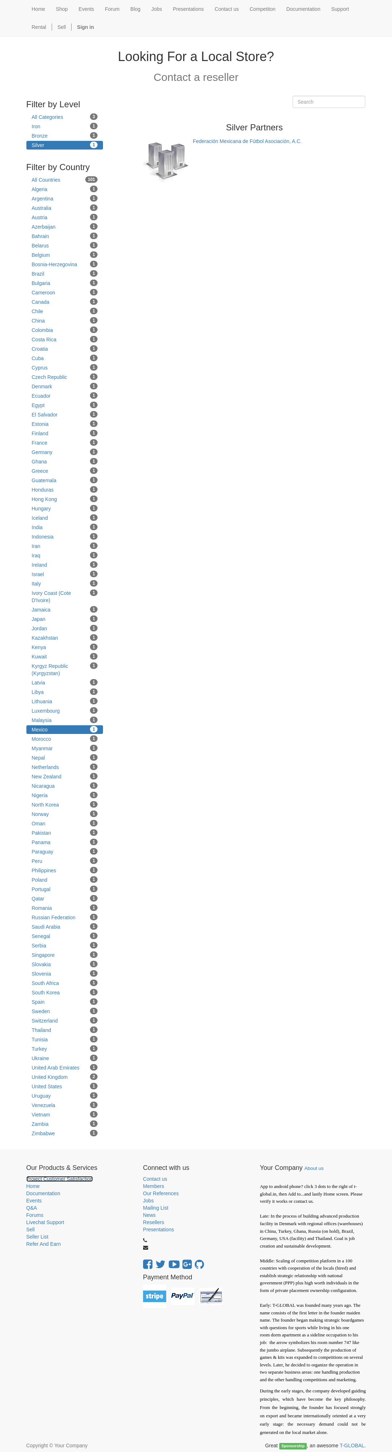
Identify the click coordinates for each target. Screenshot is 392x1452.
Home (33, 1186)
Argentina (65, 198)
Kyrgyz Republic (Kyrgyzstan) (65, 669)
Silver (65, 145)
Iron (65, 126)
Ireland (65, 564)
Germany (65, 452)
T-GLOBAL (352, 1445)
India (65, 527)
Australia (65, 207)
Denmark (65, 386)
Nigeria (65, 795)
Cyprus (65, 367)
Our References (161, 1193)
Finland (65, 433)
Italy (65, 583)
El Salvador (65, 414)
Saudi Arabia (65, 926)
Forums (34, 1215)
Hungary (65, 508)
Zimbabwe (65, 1133)
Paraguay (65, 851)
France (65, 442)
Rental (39, 27)
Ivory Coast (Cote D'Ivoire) (65, 596)
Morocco (65, 738)
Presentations (158, 1229)
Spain (65, 1001)
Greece (65, 470)
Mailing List (155, 1208)
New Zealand (65, 776)
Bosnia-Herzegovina (65, 264)
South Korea (65, 992)
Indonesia (65, 536)
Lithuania (65, 701)
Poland (65, 879)
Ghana (65, 461)
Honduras (65, 489)
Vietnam (65, 1114)
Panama (65, 842)
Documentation (43, 1193)
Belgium (65, 254)
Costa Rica (65, 339)
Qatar (65, 898)
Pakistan (65, 832)
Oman (65, 823)
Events (34, 1200)
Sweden (65, 1011)
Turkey (65, 1048)
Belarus (65, 245)
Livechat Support (45, 1222)
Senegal (65, 936)
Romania (65, 907)
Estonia (65, 423)
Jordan (65, 628)
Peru (65, 860)
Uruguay (65, 1095)
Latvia (65, 682)
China (65, 320)
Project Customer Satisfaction (59, 1179)
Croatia (65, 348)
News (149, 1215)
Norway (65, 814)
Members (153, 1186)
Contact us (155, 1179)
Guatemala (65, 480)
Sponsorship (293, 1446)
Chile (65, 311)
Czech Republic (65, 376)
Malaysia (65, 720)
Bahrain (65, 236)
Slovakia (65, 964)
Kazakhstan (65, 637)
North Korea (65, 804)
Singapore (65, 954)
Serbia (65, 945)
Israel (65, 574)
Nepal (65, 757)
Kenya (65, 647)
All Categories (65, 116)
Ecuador (65, 395)
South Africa (65, 983)
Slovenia (65, 973)
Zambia (65, 1123)
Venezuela (65, 1105)
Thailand (65, 1030)
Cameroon (65, 292)
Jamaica (65, 609)
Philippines (65, 870)
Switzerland (65, 1020)
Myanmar (65, 748)
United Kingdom (65, 1076)
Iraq (65, 555)
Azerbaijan (65, 226)
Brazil (65, 273)
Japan (65, 618)
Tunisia (65, 1039)
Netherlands (65, 767)
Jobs (148, 1200)
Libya (65, 691)
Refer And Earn (43, 1244)
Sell (61, 27)
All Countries (65, 179)
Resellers (153, 1222)
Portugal (65, 889)
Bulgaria (65, 283)
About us (314, 1168)
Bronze (65, 135)
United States (65, 1086)
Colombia (65, 330)
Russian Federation (65, 917)
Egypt (65, 405)
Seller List (37, 1237)
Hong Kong (65, 499)
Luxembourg (65, 710)
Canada (65, 301)
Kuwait (65, 656)
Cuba (65, 358)
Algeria (65, 189)
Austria (65, 217)
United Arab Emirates (65, 1067)
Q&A (31, 1208)
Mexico (65, 729)
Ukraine (65, 1058)
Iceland (65, 517)
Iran (65, 546)
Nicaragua (65, 785)
